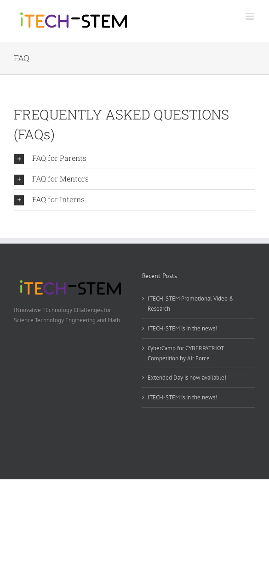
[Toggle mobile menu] (250, 16)
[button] (134, 158)
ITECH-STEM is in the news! (182, 328)
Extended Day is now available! (187, 377)
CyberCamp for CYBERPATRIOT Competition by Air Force (185, 353)
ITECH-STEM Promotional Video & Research (191, 304)
